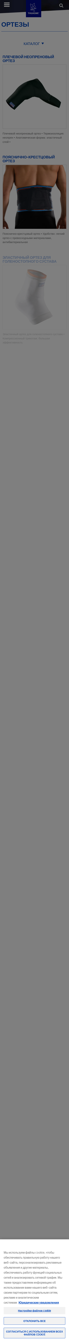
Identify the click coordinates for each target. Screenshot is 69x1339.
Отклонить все (34, 1325)
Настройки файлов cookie (34, 1315)
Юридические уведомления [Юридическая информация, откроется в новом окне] (39, 1307)
